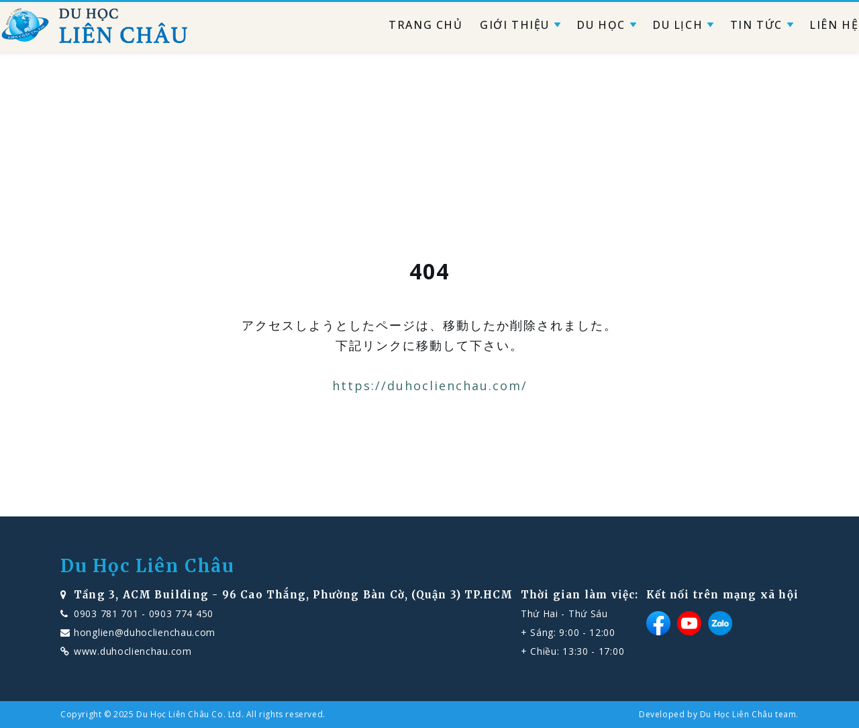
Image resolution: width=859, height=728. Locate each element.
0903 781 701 (106, 613)
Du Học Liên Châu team (748, 714)
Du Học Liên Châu (147, 566)
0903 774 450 (181, 613)
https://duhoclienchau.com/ (429, 385)
